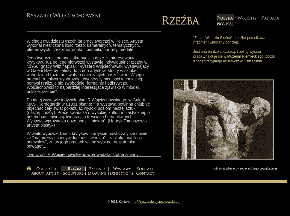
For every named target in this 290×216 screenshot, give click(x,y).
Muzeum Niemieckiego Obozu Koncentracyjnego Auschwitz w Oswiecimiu (234, 58)
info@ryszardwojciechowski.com (156, 202)
